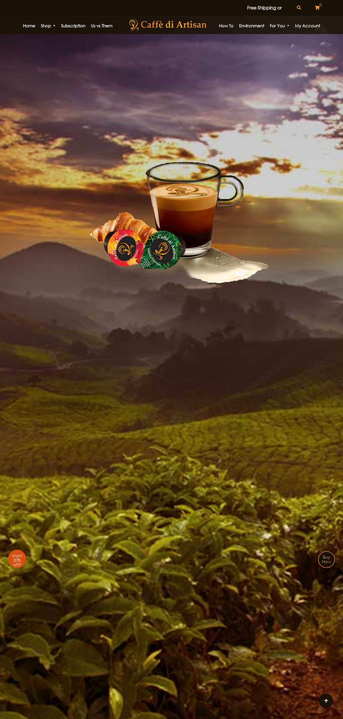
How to (226, 25)
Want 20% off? (17, 560)
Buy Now (326, 559)
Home (29, 25)
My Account (307, 25)
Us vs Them (101, 25)
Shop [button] (46, 25)
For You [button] (278, 25)
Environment (251, 25)
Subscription (73, 25)
